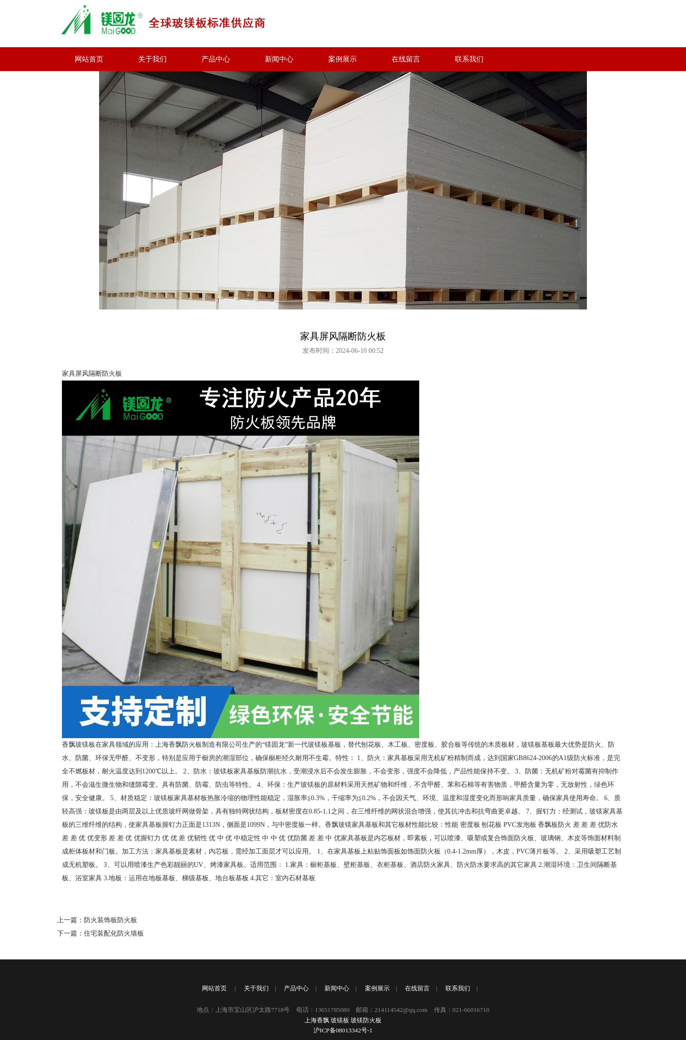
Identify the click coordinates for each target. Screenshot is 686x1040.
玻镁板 (340, 1020)
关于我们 (152, 59)
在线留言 (406, 59)
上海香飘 (316, 1020)
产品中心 (216, 59)
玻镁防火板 (366, 1020)
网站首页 (89, 59)
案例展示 (342, 59)
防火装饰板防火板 (110, 920)
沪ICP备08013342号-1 (343, 1030)
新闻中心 (279, 59)
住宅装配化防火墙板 (114, 933)
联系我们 (469, 59)
